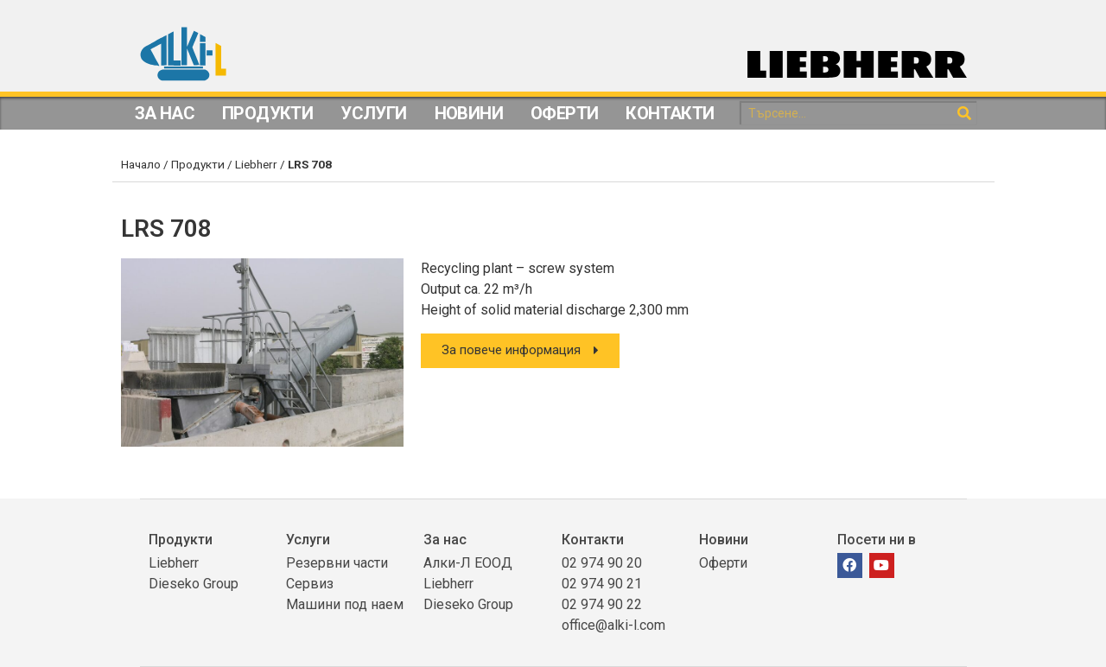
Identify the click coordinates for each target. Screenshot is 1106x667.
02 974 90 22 (602, 604)
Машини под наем (345, 604)
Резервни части (337, 563)
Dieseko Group (193, 583)
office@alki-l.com (613, 625)
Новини (469, 113)
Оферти (564, 113)
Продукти (267, 113)
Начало (141, 164)
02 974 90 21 (602, 583)
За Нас (164, 113)
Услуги (373, 113)
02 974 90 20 (602, 563)
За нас (445, 539)
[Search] (964, 113)
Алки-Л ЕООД (467, 563)
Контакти (670, 113)
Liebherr (256, 164)
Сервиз (310, 583)
